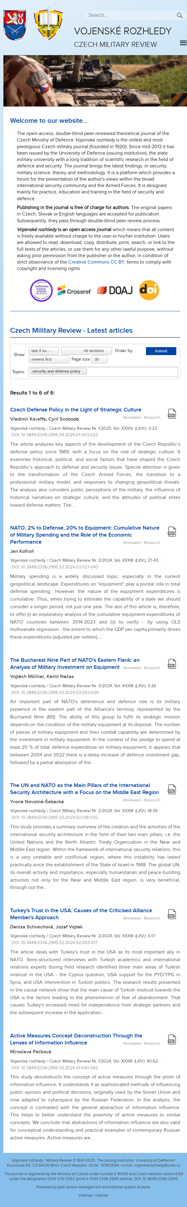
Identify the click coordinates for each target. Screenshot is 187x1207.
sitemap (85, 1195)
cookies (101, 1195)
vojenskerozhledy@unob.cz (157, 1165)
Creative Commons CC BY (96, 262)
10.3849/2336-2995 (160, 1178)
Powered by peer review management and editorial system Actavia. (93, 1187)
